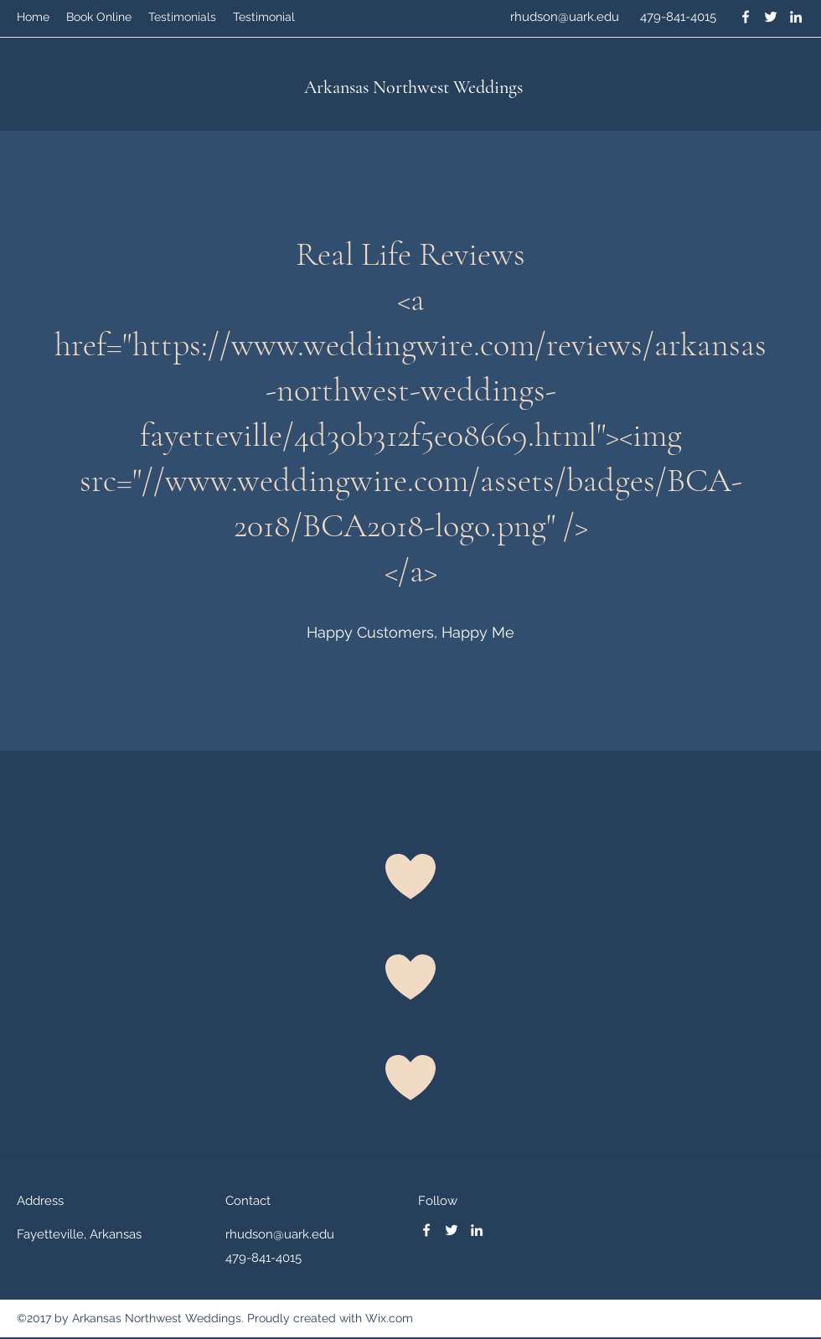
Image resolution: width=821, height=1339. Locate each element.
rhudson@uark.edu (564, 16)
